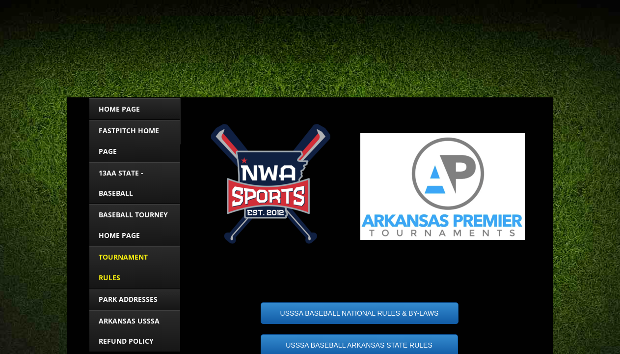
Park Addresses (128, 299)
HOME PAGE (119, 109)
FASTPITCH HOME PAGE (129, 141)
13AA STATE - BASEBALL (121, 183)
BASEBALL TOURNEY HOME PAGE (133, 225)
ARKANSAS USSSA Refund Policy (129, 331)
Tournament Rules (123, 267)
